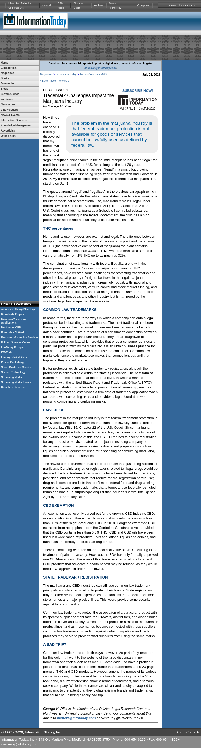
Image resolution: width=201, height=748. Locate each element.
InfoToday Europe (12, 347)
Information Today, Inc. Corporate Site (20, 5)
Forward (63, 80)
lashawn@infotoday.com (100, 68)
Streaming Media (79, 5)
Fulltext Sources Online (15, 342)
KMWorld (47, 5)
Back (45, 80)
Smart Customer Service (16, 367)
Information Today (66, 74)
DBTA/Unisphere (140, 5)
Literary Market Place (14, 357)
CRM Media (61, 5)
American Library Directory (18, 309)
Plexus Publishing (12, 362)
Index (53, 80)
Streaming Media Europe (16, 382)
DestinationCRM (11, 327)
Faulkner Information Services (19, 337)
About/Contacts (188, 732)
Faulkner (98, 5)
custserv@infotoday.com (19, 744)
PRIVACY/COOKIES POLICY (184, 5)
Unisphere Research (13, 387)
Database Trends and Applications (14, 321)
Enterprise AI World (13, 332)
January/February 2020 (92, 74)
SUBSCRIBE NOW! (137, 91)
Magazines (46, 74)
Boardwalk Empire (12, 314)
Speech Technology (115, 5)
